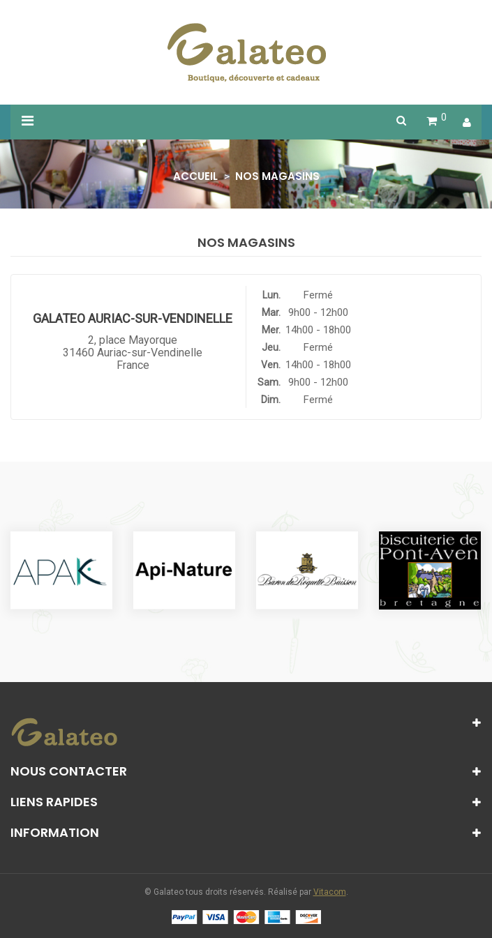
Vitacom (329, 892)
